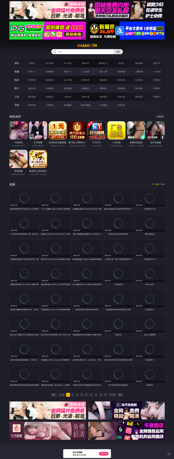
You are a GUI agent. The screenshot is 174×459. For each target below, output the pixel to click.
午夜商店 (50, 105)
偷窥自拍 (32, 88)
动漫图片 (85, 88)
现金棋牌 (139, 63)
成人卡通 (67, 80)
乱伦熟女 (139, 80)
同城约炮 (32, 105)
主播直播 (139, 71)
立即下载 (103, 454)
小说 (16, 96)
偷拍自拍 (50, 80)
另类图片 (157, 88)
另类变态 (157, 80)
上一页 (61, 395)
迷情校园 (103, 96)
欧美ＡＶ (67, 71)
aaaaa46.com (87, 45)
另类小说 (121, 96)
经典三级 (121, 80)
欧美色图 (67, 88)
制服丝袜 (103, 80)
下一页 (112, 395)
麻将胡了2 (103, 63)
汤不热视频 (85, 105)
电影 (16, 79)
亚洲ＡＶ (32, 71)
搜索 (118, 51)
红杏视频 (103, 105)
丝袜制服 (121, 71)
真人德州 (50, 63)
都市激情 (32, 96)
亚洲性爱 (32, 80)
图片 (16, 88)
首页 (53, 395)
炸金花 (121, 63)
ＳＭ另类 (157, 71)
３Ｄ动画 (85, 71)
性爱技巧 (157, 96)
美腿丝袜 (103, 88)
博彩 (16, 63)
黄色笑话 (139, 96)
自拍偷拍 (50, 71)
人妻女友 (67, 96)
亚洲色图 (50, 88)
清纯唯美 (121, 88)
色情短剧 (121, 105)
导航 (16, 105)
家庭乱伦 (50, 96)
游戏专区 (85, 63)
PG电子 (32, 63)
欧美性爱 (85, 80)
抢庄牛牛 (157, 63)
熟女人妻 (103, 71)
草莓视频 (67, 105)
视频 (16, 71)
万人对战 (67, 63)
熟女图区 (139, 88)
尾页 (120, 395)
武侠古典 (85, 96)
